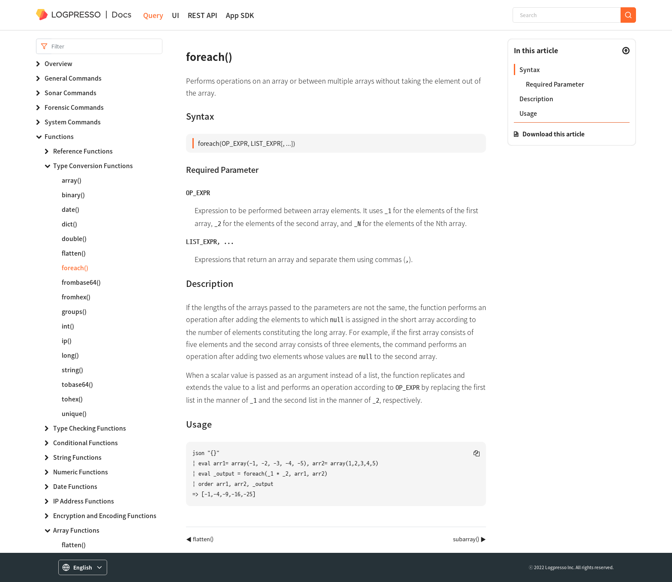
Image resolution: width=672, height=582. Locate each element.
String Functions (77, 457)
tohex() (72, 399)
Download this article (553, 134)
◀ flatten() (199, 539)
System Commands (73, 122)
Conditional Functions (85, 442)
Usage (528, 113)
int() (68, 326)
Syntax (529, 69)
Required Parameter (555, 84)
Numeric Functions (80, 471)
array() (71, 180)
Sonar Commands (70, 92)
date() (70, 209)
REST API (202, 15)
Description (536, 98)
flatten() (74, 253)
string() (72, 369)
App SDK (240, 15)
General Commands (73, 78)
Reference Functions (83, 151)
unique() (74, 413)
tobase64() (77, 384)
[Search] (567, 15)
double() (74, 238)
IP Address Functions (83, 501)
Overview (58, 63)
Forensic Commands (74, 107)
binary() (73, 194)
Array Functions (76, 530)
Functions (59, 136)
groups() (74, 311)
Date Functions (75, 486)
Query (153, 15)
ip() (67, 340)
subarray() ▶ (469, 539)
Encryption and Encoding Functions (104, 515)
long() (70, 355)
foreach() (75, 267)
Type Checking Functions (89, 428)
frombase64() (81, 282)
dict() (69, 224)
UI (175, 15)
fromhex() (76, 297)
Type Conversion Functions (93, 165)
